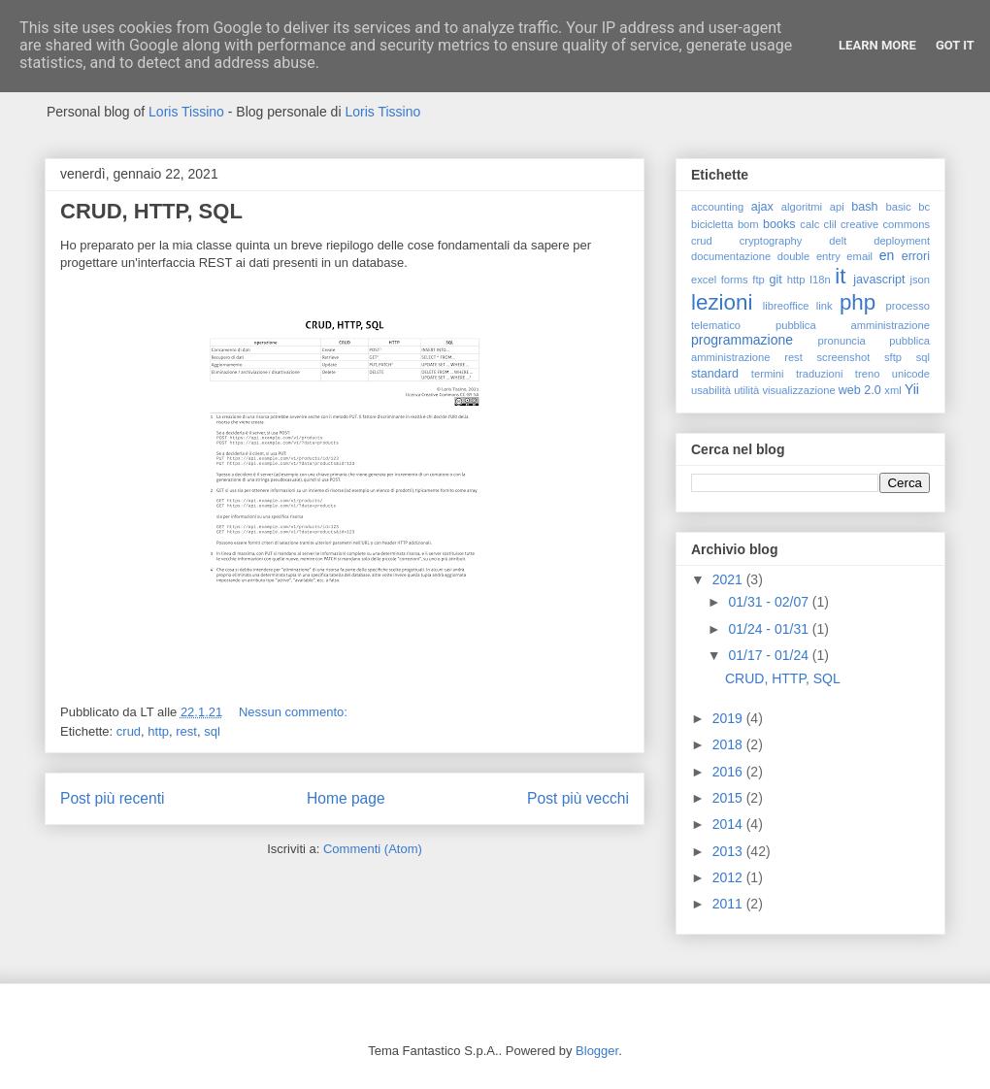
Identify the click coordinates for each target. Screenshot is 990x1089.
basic (898, 207)
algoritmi (801, 207)
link (824, 306)
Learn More (877, 45)
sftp (893, 357)
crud (128, 731)
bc (924, 207)
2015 (729, 798)
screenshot (844, 357)
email (859, 256)
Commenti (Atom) (372, 849)
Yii (912, 389)
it (840, 276)
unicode (911, 374)
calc (809, 224)
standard (715, 373)
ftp (758, 279)
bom (748, 224)
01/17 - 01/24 (769, 655)
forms (734, 279)
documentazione (731, 256)
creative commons (885, 224)
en (887, 255)
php (857, 302)
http (158, 731)
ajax (762, 207)
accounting (717, 207)
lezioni (721, 302)
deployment (902, 241)
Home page (346, 798)
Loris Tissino (186, 111)
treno (867, 374)
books (779, 224)
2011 (729, 903)
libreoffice (786, 306)
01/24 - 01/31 (769, 629)
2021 (729, 579)
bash (864, 207)
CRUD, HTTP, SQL (151, 211)
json (919, 279)
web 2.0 (860, 390)
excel (703, 279)
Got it (955, 45)
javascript (879, 279)
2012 (729, 877)
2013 (729, 851)
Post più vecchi (578, 798)
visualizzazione (798, 390)
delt (837, 241)
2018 (729, 744)
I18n (820, 279)
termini (767, 374)
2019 (729, 718)
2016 (729, 771)
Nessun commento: (295, 712)
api (837, 207)
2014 (729, 824)
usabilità (711, 390)
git (775, 279)
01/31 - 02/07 (769, 602)
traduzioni (819, 374)
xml (892, 390)
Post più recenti (112, 798)
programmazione (742, 339)
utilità (746, 390)
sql (212, 731)
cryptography (771, 241)
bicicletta (712, 224)
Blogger (597, 1050)
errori (916, 256)
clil (830, 224)
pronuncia (842, 340)
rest (186, 731)
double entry (809, 256)
